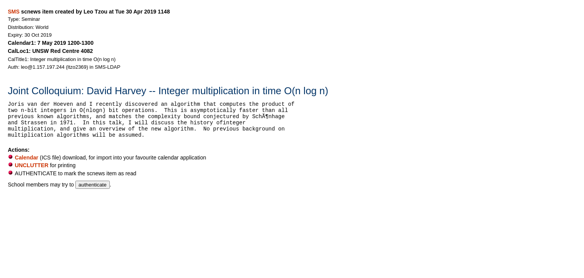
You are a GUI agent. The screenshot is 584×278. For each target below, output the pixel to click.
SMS (13, 11)
